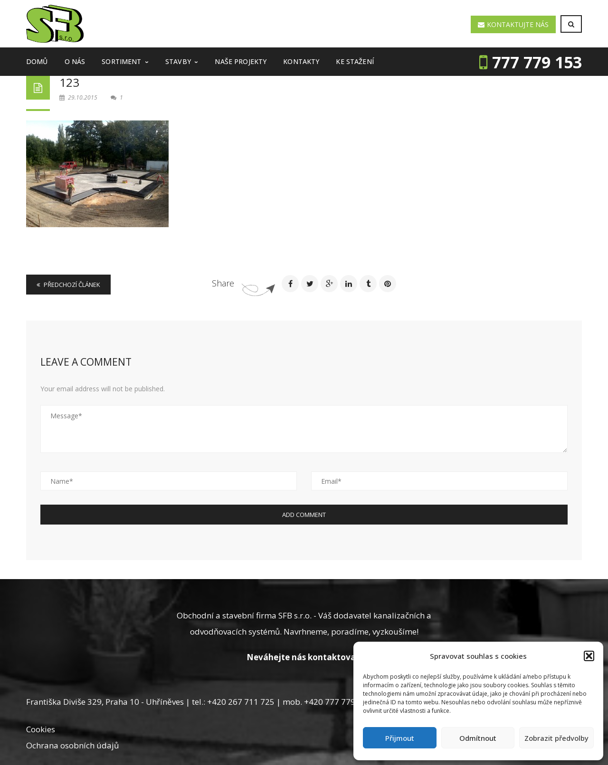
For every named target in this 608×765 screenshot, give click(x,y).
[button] (589, 656)
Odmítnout (477, 738)
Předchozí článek (68, 284)
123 (69, 82)
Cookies (40, 729)
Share (223, 283)
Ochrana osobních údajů (72, 745)
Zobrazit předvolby (556, 738)
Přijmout (399, 738)
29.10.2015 (79, 97)
